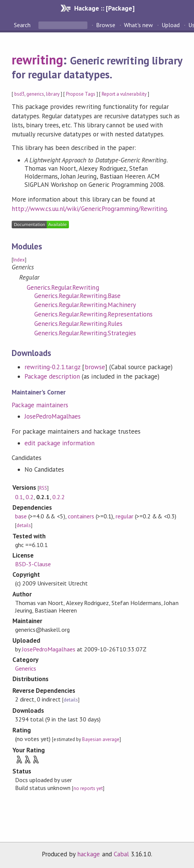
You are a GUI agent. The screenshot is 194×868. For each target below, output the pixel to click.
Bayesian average (100, 739)
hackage (88, 854)
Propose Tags (80, 94)
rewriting (37, 59)
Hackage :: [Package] (104, 8)
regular (124, 516)
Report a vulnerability (124, 94)
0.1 (19, 497)
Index (19, 260)
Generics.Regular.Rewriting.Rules (78, 323)
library (52, 94)
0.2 (30, 497)
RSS (43, 488)
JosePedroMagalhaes (52, 416)
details (24, 525)
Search (23, 25)
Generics (25, 668)
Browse (105, 25)
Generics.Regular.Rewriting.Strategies (85, 333)
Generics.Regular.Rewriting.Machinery (85, 305)
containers (81, 516)
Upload (171, 25)
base (21, 516)
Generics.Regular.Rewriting (63, 287)
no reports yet (88, 788)
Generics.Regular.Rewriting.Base (77, 296)
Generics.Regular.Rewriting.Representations (93, 314)
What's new (138, 25)
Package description (52, 376)
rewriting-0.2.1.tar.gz (52, 367)
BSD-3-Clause (33, 564)
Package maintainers (40, 405)
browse (95, 367)
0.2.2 (58, 497)
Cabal (121, 854)
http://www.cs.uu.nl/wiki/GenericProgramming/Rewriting (89, 209)
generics (35, 94)
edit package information (59, 443)
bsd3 (19, 94)
